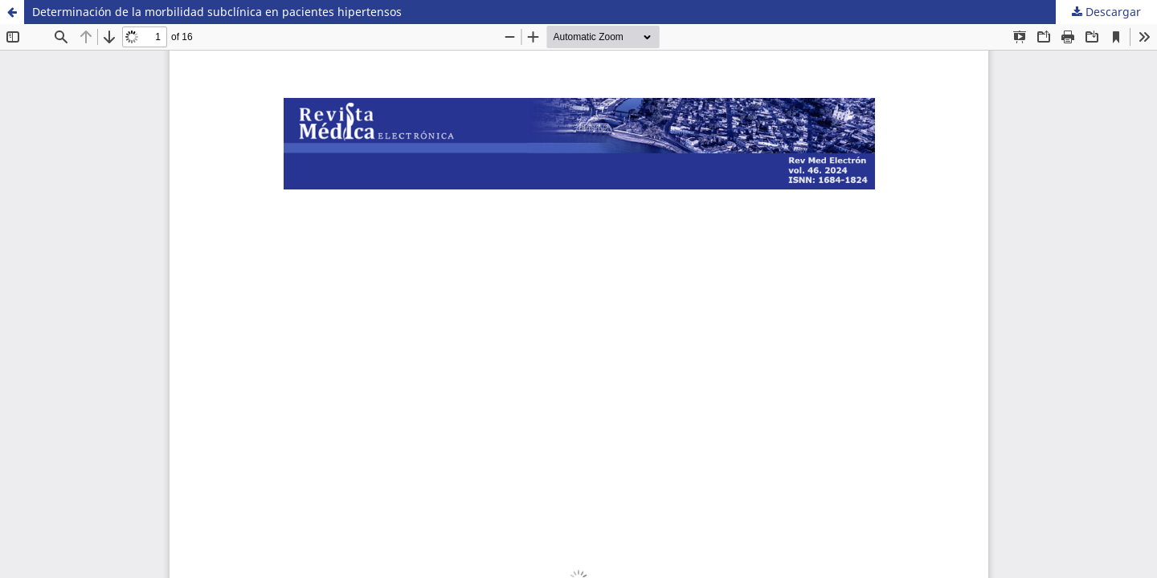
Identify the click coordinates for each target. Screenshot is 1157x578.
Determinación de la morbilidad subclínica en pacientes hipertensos (217, 11)
